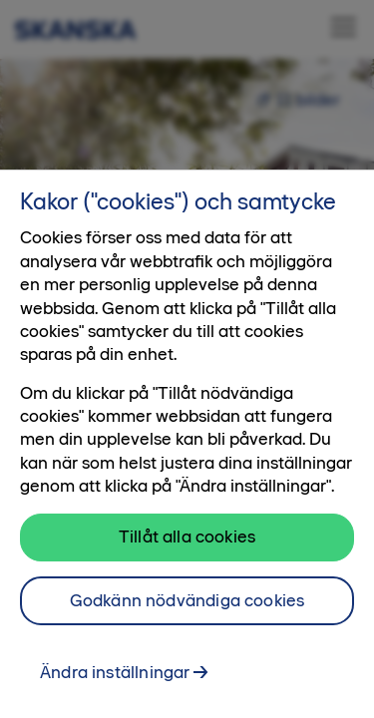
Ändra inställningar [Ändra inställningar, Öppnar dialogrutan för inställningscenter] (114, 681)
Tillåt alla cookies (187, 545)
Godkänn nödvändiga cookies (187, 609)
